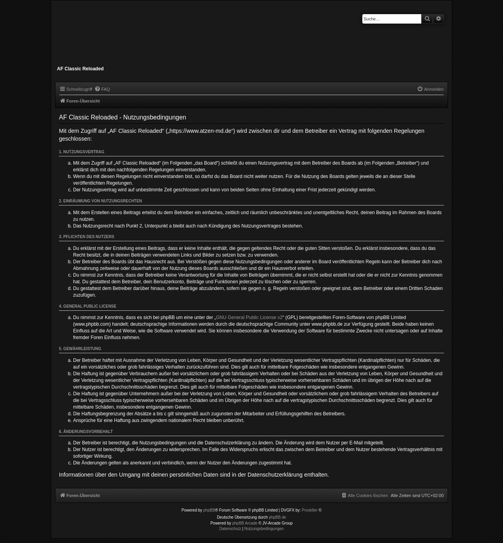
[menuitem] (102, 89)
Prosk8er (310, 510)
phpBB (209, 510)
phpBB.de (277, 517)
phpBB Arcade (244, 523)
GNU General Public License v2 (249, 317)
